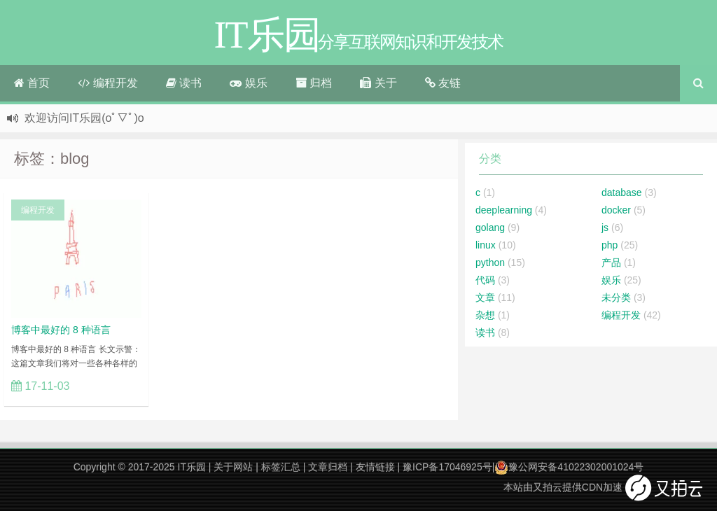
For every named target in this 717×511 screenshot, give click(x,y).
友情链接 (375, 466)
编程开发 (107, 83)
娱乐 (248, 83)
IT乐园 (192, 466)
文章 (485, 297)
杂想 (485, 315)
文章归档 (327, 466)
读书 (184, 83)
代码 (485, 280)
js (604, 227)
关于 (378, 83)
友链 (443, 83)
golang (490, 227)
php (609, 245)
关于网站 (233, 466)
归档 (313, 83)
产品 (611, 262)
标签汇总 (280, 466)
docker (616, 210)
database (621, 192)
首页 (32, 83)
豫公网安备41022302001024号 (568, 466)
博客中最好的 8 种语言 (61, 329)
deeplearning (503, 210)
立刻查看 (112, 386)
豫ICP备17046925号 (447, 466)
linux (485, 245)
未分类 (616, 297)
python (490, 262)
